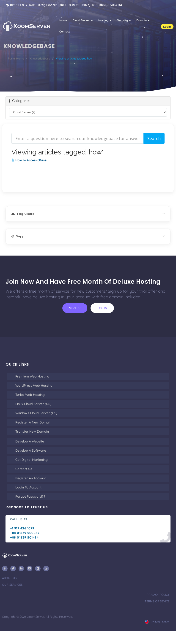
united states (157, 622)
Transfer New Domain (32, 431)
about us (9, 578)
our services (12, 584)
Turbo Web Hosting (30, 395)
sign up (74, 308)
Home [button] (63, 20)
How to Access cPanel (29, 160)
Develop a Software (30, 450)
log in (102, 308)
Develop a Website (29, 441)
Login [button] (167, 26)
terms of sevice (157, 601)
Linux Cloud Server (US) (33, 404)
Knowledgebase (40, 58)
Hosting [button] (105, 20)
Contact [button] (64, 31)
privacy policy (158, 594)
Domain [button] (143, 20)
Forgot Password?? (30, 496)
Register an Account (30, 478)
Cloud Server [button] (83, 20)
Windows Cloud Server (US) (36, 413)
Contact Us (23, 469)
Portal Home (16, 58)
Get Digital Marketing (31, 460)
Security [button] (124, 20)
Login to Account (28, 487)
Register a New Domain (33, 422)
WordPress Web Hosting (33, 385)
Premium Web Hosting (32, 376)
